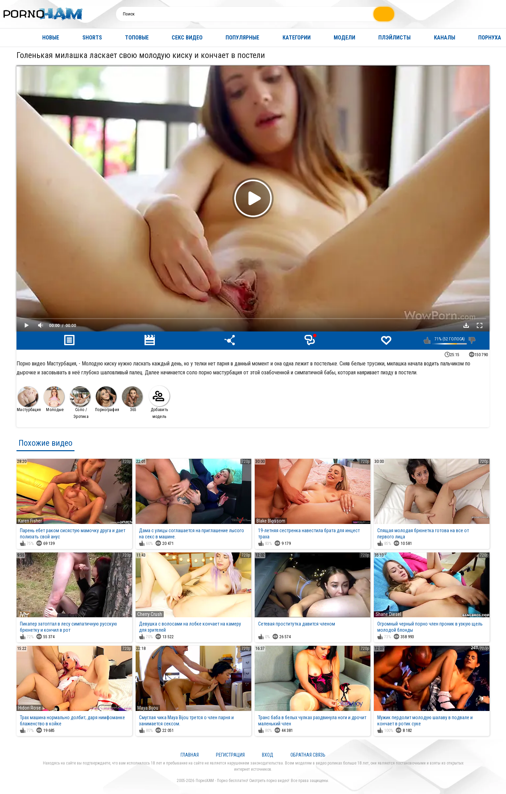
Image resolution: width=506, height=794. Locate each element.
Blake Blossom (270, 521)
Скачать (466, 325)
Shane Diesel (388, 614)
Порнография (107, 399)
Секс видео (187, 37)
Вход (267, 755)
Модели (344, 37)
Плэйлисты (394, 37)
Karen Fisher (30, 521)
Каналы (444, 37)
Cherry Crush (149, 614)
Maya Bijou (147, 708)
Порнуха (489, 37)
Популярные (242, 37)
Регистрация (230, 755)
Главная (12, 37)
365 (132, 399)
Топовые (137, 37)
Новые (50, 37)
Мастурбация (29, 399)
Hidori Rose (29, 708)
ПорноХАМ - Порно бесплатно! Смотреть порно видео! (242, 780)
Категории (297, 37)
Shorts (92, 37)
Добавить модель (159, 402)
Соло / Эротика (80, 402)
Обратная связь (307, 755)
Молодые (54, 399)
